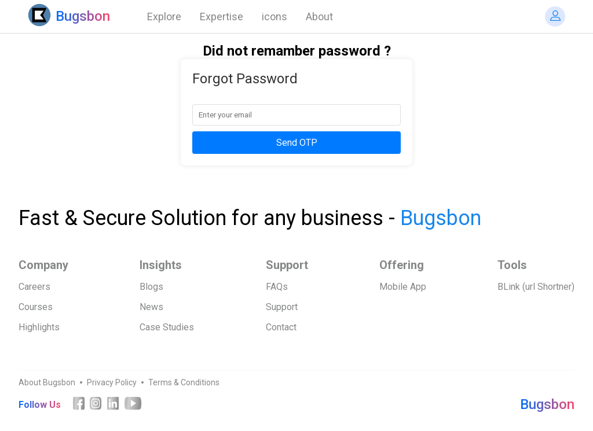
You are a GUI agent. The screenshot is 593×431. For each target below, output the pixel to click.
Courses (36, 306)
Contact (281, 327)
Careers (34, 286)
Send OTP (296, 142)
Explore (164, 16)
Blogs (151, 286)
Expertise (221, 16)
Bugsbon (547, 404)
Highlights (39, 327)
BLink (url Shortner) (535, 286)
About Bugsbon (47, 382)
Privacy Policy (112, 382)
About (319, 16)
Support (282, 306)
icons (274, 16)
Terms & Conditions (183, 382)
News (151, 306)
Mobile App (402, 286)
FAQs (277, 286)
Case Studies (167, 327)
